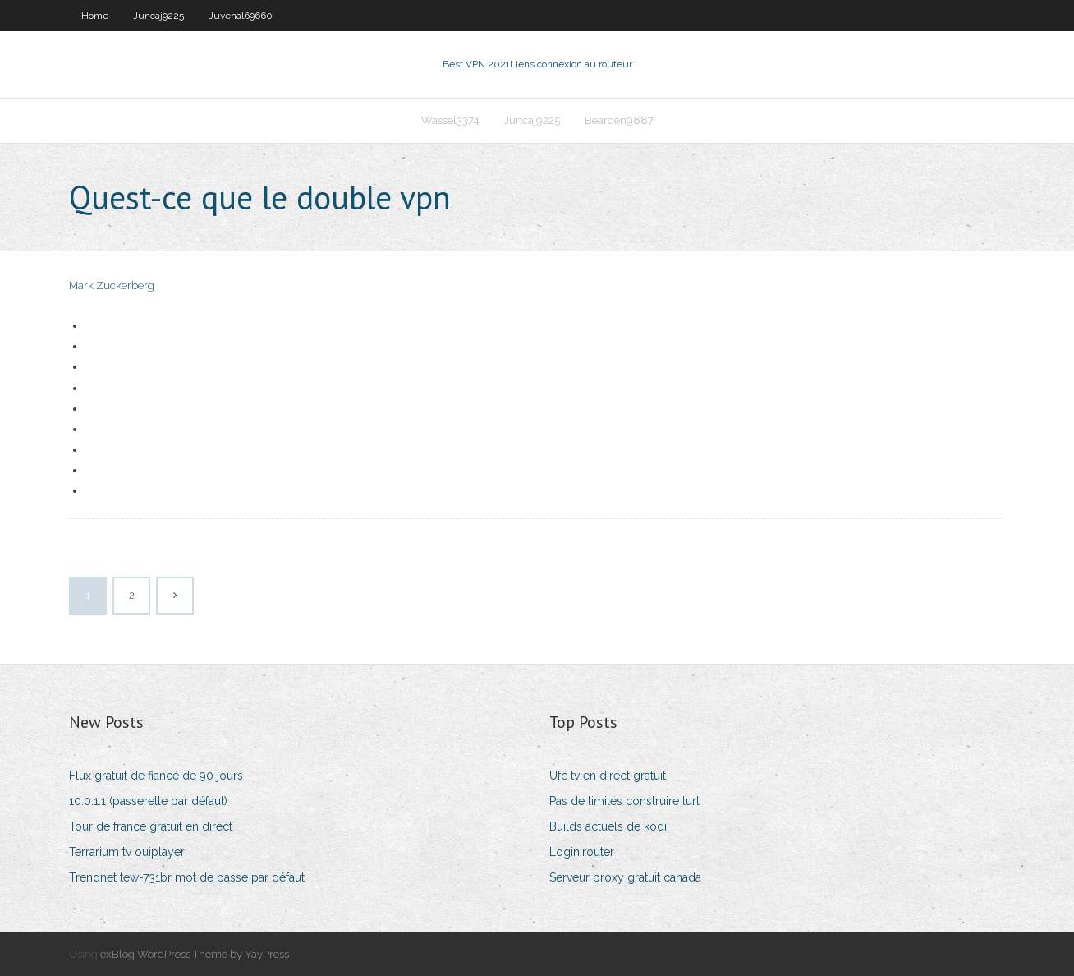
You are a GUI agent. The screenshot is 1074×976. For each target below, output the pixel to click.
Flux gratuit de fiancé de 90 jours (156, 775)
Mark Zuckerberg (111, 285)
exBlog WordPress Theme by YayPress (194, 954)
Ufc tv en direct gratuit (607, 775)
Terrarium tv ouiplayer (127, 852)
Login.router (581, 852)
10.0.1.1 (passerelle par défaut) (148, 801)
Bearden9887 (619, 120)
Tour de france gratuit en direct (150, 826)
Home (94, 15)
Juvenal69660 (241, 15)
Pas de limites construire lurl (624, 801)
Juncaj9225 (158, 15)
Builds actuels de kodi (608, 826)
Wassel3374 (450, 120)
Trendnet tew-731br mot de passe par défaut (187, 877)
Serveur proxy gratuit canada (625, 877)
